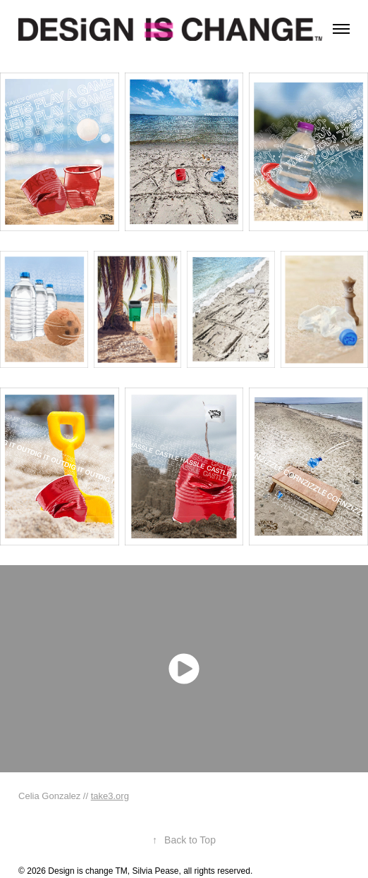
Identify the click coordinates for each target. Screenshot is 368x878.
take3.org (110, 796)
